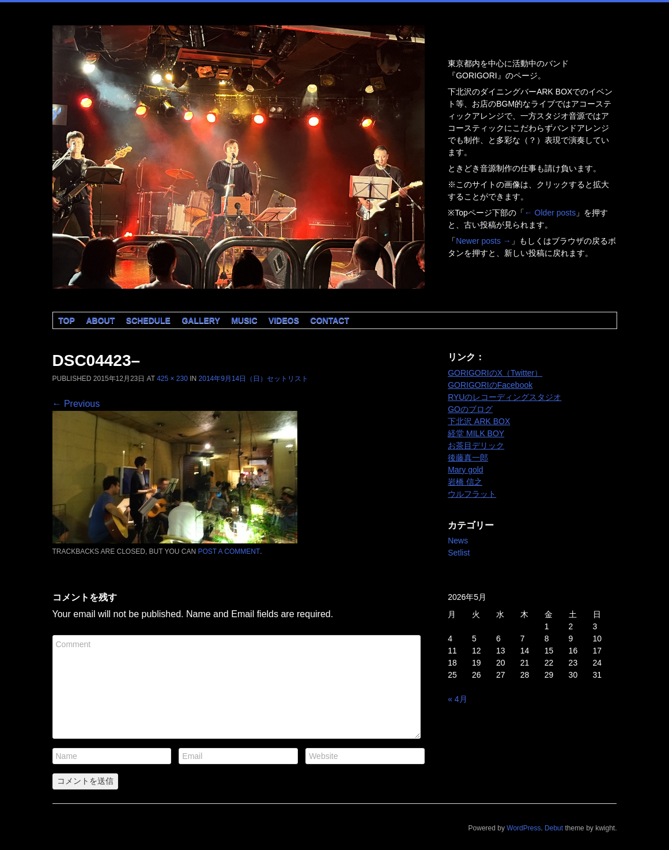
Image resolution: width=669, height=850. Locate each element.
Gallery (201, 320)
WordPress (524, 828)
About (100, 320)
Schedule (148, 320)
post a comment (229, 551)
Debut (554, 828)
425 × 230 (172, 379)
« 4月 (457, 699)
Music (244, 320)
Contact (330, 320)
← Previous (76, 404)
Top (66, 320)
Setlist (459, 552)
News (458, 540)
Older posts (550, 212)
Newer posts (483, 240)
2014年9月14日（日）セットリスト (254, 379)
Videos (284, 320)
